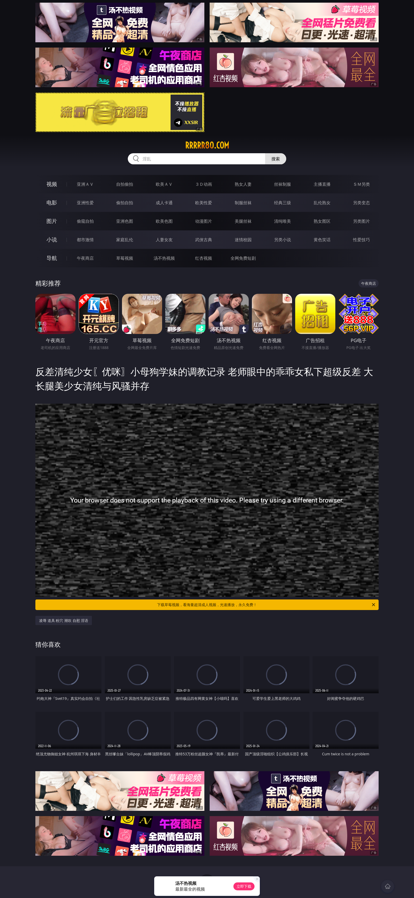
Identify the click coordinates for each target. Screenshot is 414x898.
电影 (51, 202)
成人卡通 (164, 203)
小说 (51, 239)
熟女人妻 (243, 184)
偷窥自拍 (85, 221)
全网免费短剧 (243, 258)
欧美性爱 (203, 203)
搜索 (275, 159)
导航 (51, 258)
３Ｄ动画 (203, 184)
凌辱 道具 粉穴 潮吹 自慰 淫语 (63, 620)
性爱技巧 (361, 240)
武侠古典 (203, 240)
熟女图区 (322, 221)
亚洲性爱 (85, 203)
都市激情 (85, 240)
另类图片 (361, 221)
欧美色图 (164, 221)
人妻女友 (164, 240)
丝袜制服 (282, 184)
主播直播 (322, 184)
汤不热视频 (164, 258)
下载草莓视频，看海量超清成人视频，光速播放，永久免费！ (266, 605)
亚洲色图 (124, 221)
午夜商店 (85, 258)
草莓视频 (124, 258)
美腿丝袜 (243, 221)
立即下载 (244, 886)
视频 (51, 184)
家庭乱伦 (124, 240)
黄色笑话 (322, 240)
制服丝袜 (243, 203)
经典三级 (282, 203)
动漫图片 (203, 221)
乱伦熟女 (322, 203)
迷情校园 (243, 240)
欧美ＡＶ (164, 184)
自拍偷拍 (124, 184)
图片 (51, 221)
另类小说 (282, 240)
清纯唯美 (282, 221)
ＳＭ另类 (361, 184)
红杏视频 (203, 258)
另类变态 (361, 203)
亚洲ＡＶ (85, 184)
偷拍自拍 (124, 203)
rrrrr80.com (207, 145)
